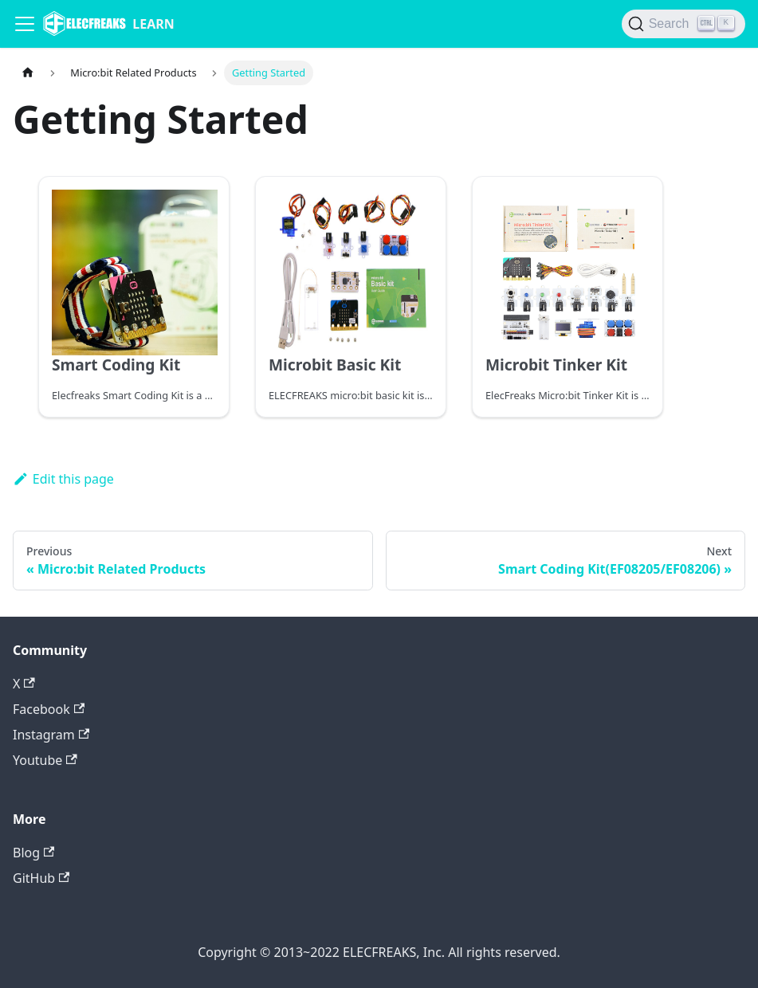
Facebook (48, 709)
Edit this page (63, 479)
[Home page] (28, 73)
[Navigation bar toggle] (25, 24)
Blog (33, 852)
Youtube (45, 760)
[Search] (683, 24)
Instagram (51, 734)
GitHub (41, 878)
